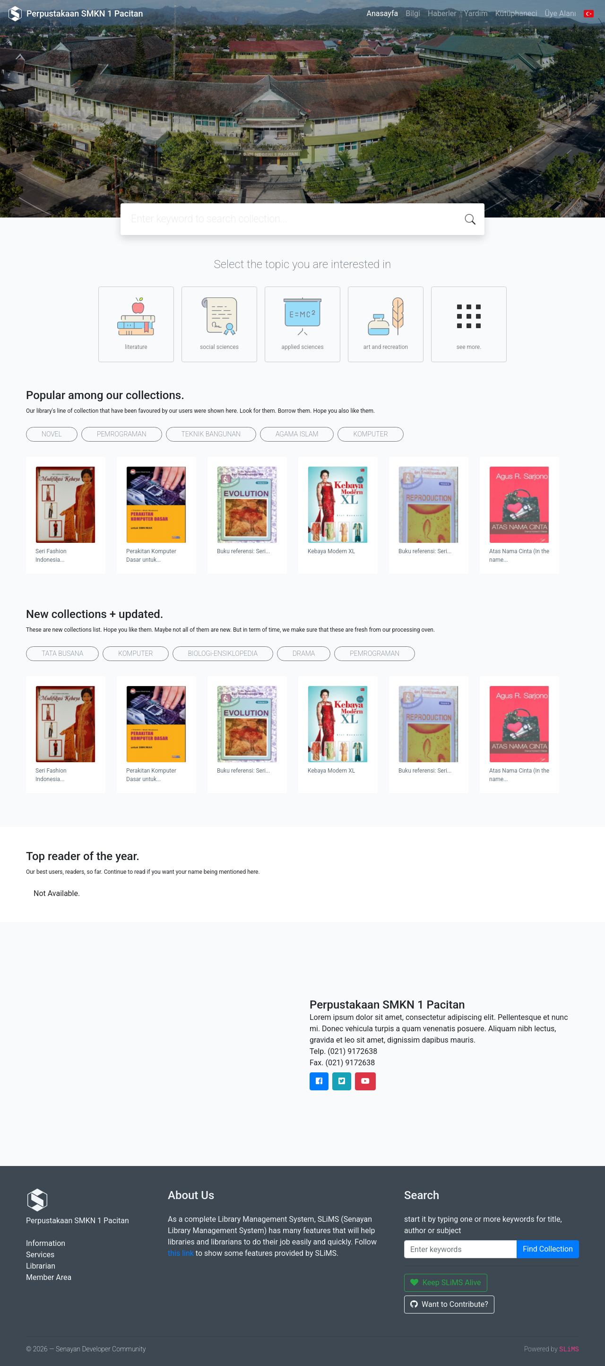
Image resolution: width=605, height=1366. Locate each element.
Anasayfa (382, 13)
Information (45, 1243)
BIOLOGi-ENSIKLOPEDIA (223, 653)
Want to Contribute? (449, 1304)
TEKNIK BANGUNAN (211, 434)
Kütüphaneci (516, 13)
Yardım (476, 13)
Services (40, 1254)
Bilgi (413, 13)
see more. (469, 323)
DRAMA (304, 653)
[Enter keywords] (460, 1249)
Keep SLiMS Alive (445, 1282)
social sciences (219, 323)
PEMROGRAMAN (122, 434)
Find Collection (548, 1248)
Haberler (442, 13)
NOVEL (52, 434)
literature (136, 323)
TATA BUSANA (62, 653)
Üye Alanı (560, 13)
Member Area (48, 1277)
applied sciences (302, 323)
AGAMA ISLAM (297, 434)
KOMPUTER (370, 434)
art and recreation (385, 323)
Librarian (40, 1266)
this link (181, 1253)
